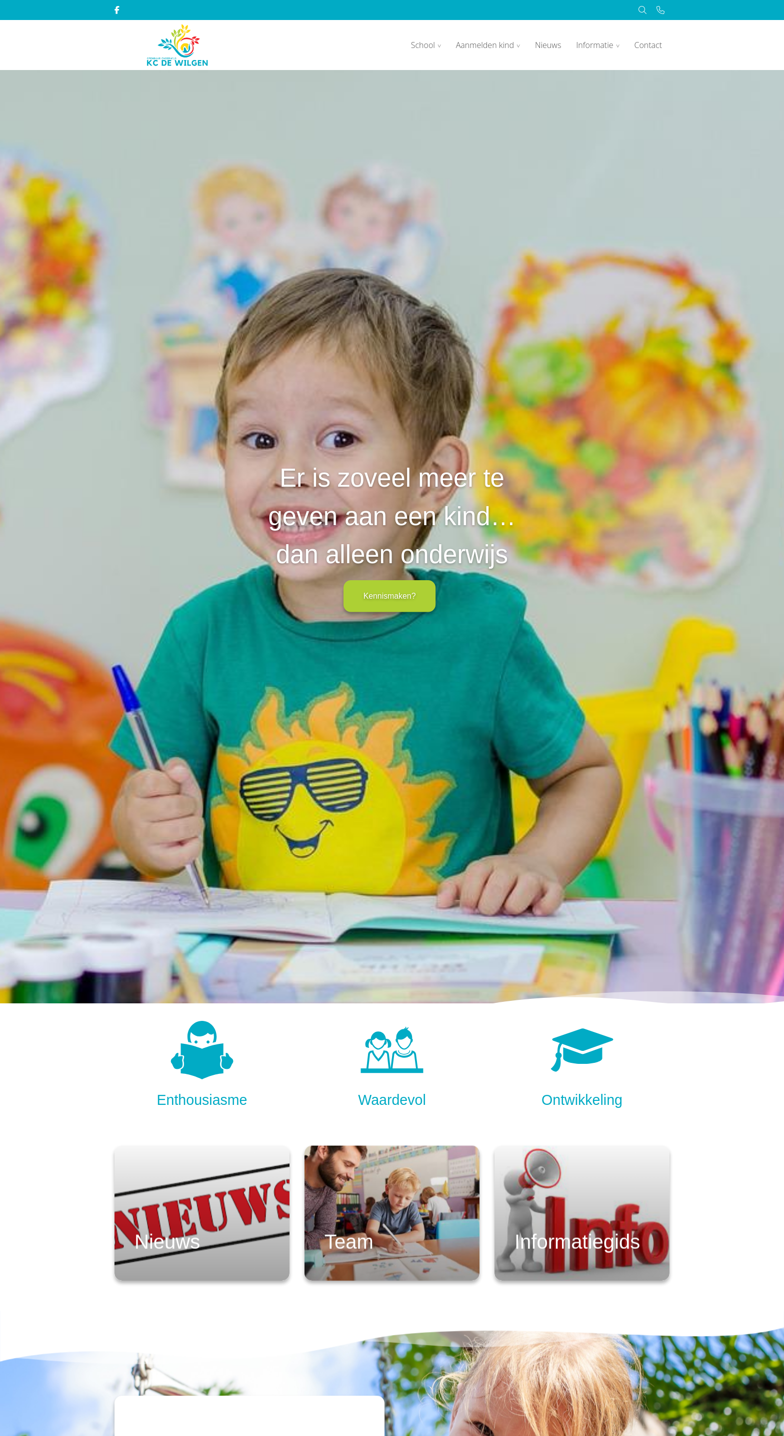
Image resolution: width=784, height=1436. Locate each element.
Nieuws (548, 45)
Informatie (594, 45)
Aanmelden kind (485, 45)
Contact (648, 45)
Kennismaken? (390, 596)
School (423, 45)
